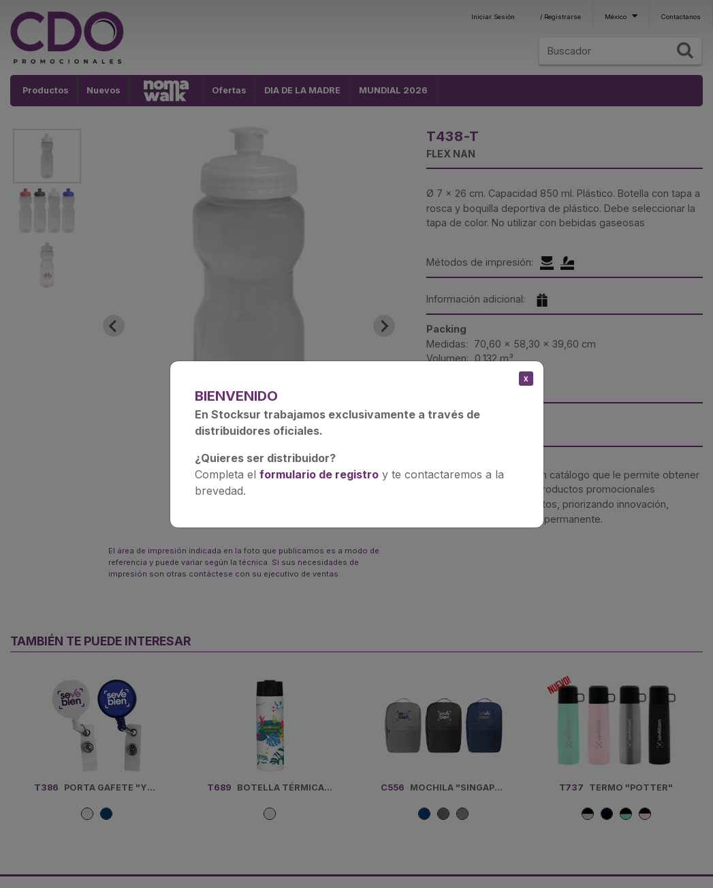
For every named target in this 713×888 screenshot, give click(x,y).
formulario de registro (319, 474)
